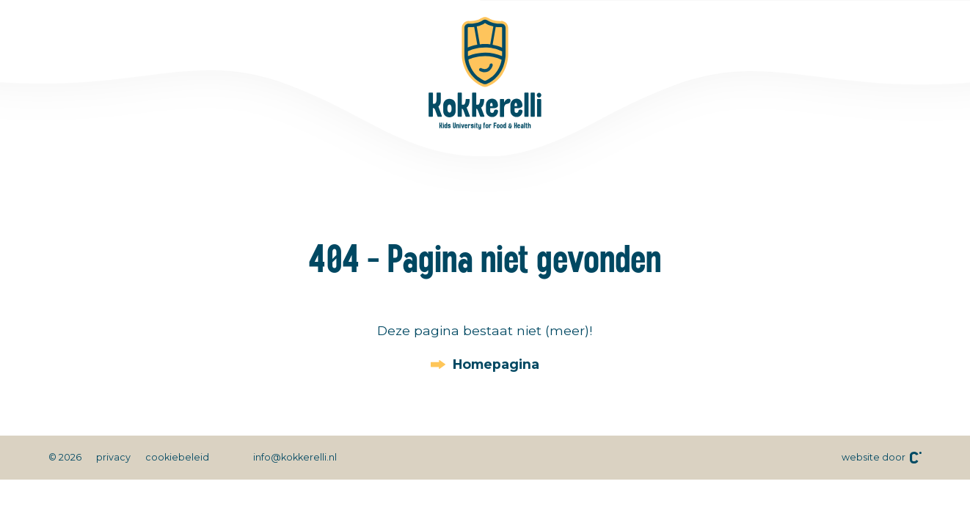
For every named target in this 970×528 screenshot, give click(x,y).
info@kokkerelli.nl (295, 457)
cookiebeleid (177, 457)
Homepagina (496, 364)
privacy (113, 457)
